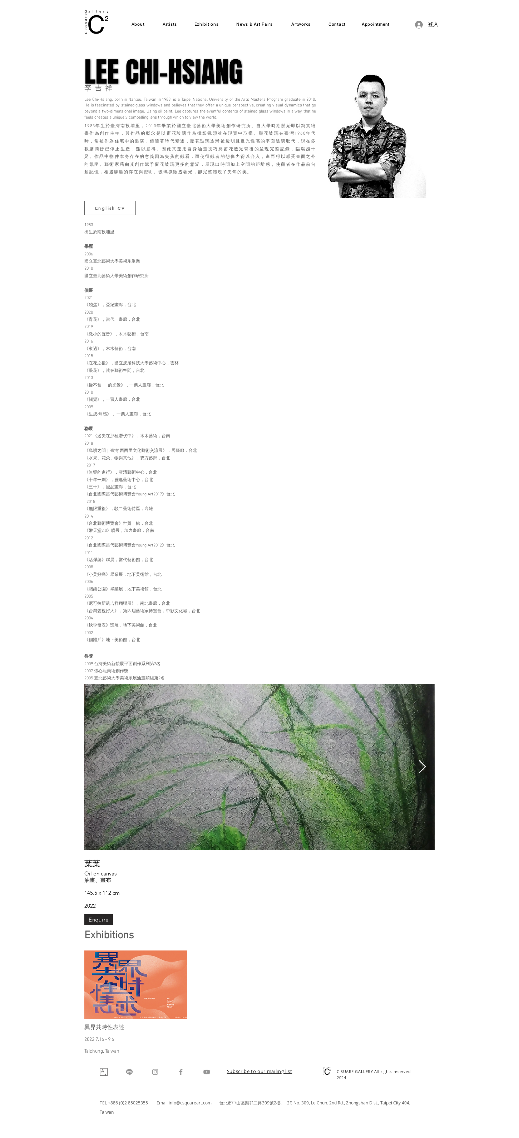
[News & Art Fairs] (254, 24)
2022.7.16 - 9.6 (99, 1040)
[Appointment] (375, 24)
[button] (259, 1072)
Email (163, 1102)
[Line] (129, 1072)
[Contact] (337, 24)
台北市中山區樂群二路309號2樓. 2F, (256, 1102)
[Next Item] (422, 767)
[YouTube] (207, 1072)
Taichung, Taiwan (101, 1051)
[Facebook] (181, 1072)
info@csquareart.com (190, 1102)
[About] (138, 24)
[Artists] (170, 24)
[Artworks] (301, 24)
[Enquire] (98, 919)
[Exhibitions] (206, 24)
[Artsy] (104, 1072)
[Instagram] (155, 1072)
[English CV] (110, 208)
